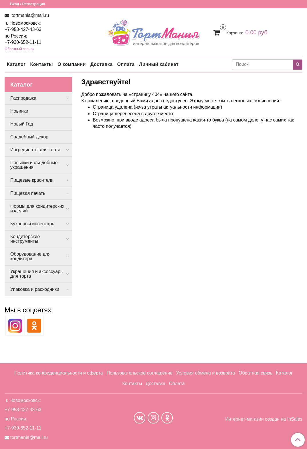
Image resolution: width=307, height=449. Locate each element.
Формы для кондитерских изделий (37, 208)
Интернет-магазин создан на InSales (263, 419)
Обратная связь (255, 372)
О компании (72, 64)
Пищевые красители (32, 180)
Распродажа (23, 98)
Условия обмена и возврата (205, 372)
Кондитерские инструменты (25, 239)
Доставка (101, 64)
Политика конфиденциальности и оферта (58, 372)
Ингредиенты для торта (35, 149)
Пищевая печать (27, 193)
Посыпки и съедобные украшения (34, 165)
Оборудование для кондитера (30, 256)
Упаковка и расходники (34, 289)
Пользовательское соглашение (139, 372)
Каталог (16, 64)
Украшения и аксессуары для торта (37, 274)
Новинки (19, 111)
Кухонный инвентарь (32, 223)
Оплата (125, 64)
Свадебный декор (29, 136)
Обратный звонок (19, 49)
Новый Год (21, 123)
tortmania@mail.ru (29, 15)
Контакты (41, 64)
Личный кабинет (159, 64)
